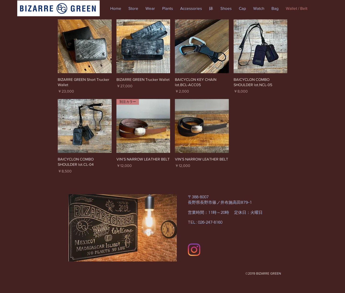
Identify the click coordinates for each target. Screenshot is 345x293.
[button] (133, 8)
